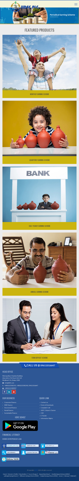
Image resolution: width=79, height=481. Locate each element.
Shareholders (23, 474)
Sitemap (66, 476)
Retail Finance (8, 410)
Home (4, 474)
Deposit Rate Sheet (44, 474)
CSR (42, 413)
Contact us (44, 402)
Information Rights (47, 418)
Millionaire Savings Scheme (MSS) (28, 476)
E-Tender (44, 416)
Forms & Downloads (47, 405)
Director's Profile (13, 474)
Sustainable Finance (10, 413)
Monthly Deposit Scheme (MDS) (60, 474)
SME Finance (8, 405)
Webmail (72, 476)
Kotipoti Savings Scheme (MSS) (48, 476)
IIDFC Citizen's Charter (48, 410)
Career (61, 476)
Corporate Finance (10, 402)
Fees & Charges (32, 474)
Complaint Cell (45, 408)
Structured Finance (10, 408)
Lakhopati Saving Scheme (10, 476)
